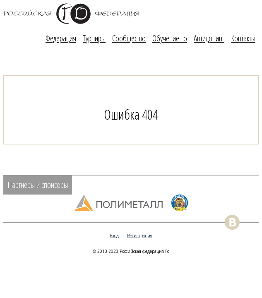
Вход (114, 235)
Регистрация (139, 235)
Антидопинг (209, 38)
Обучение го (169, 38)
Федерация (61, 38)
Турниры (94, 38)
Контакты (243, 38)
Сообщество (129, 38)
